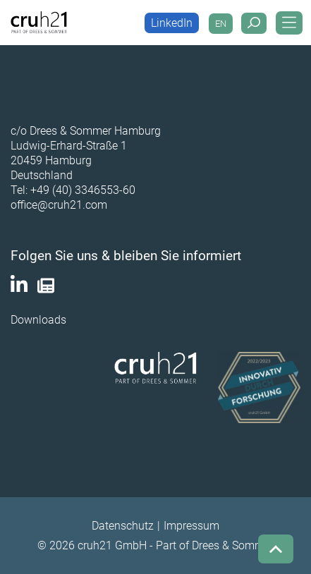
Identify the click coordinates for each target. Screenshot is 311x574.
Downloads (38, 319)
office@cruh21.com (59, 205)
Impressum (191, 525)
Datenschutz (123, 525)
